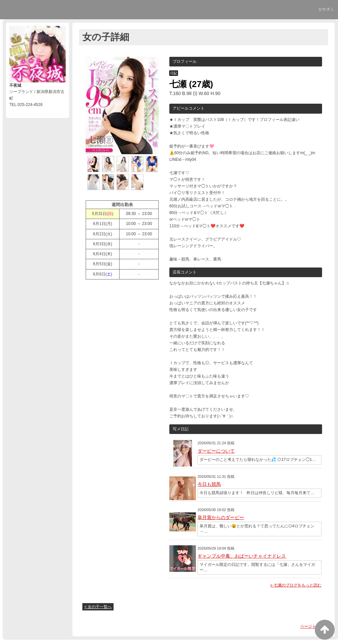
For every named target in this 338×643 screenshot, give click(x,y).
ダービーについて (216, 451)
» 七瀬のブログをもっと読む (295, 585)
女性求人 (326, 9)
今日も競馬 (209, 484)
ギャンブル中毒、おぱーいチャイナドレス (242, 556)
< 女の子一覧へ (98, 606)
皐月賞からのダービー (221, 517)
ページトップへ (314, 626)
